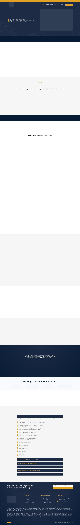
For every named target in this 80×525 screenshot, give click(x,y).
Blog (55, 4)
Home (43, 4)
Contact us (62, 4)
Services (51, 4)
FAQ (58, 4)
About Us (47, 4)
